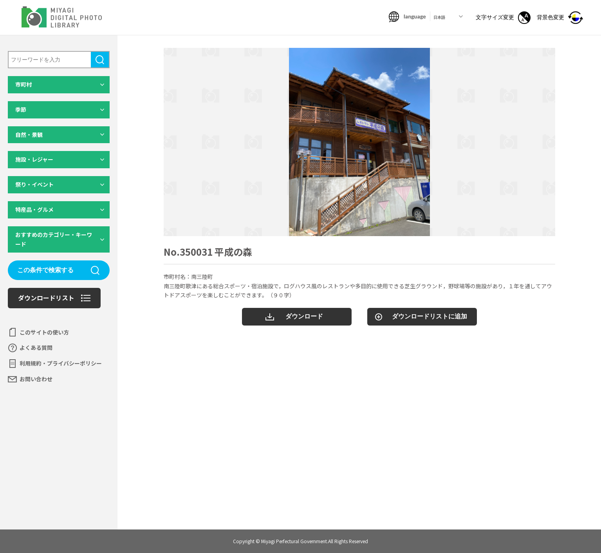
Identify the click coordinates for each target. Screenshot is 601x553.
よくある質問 (36, 347)
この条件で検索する (45, 270)
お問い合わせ (36, 379)
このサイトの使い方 (44, 332)
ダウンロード (304, 316)
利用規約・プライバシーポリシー (61, 363)
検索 (100, 59)
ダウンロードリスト (46, 297)
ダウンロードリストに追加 (429, 316)
